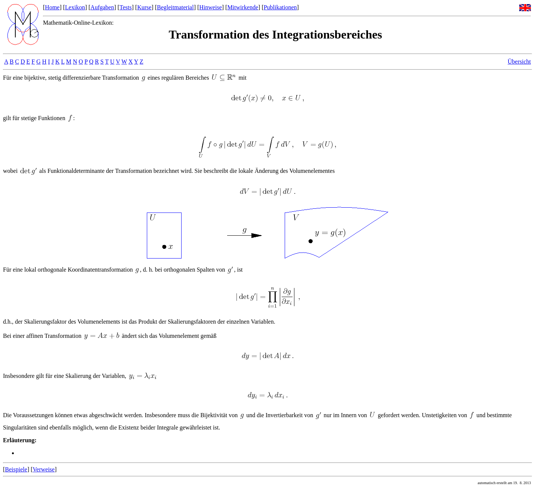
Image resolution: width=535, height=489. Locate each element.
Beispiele (16, 469)
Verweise (44, 469)
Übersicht (519, 61)
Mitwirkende (242, 7)
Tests (126, 7)
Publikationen (280, 7)
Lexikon (75, 7)
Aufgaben (102, 7)
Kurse (144, 7)
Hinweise (210, 7)
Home (52, 7)
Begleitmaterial (175, 7)
